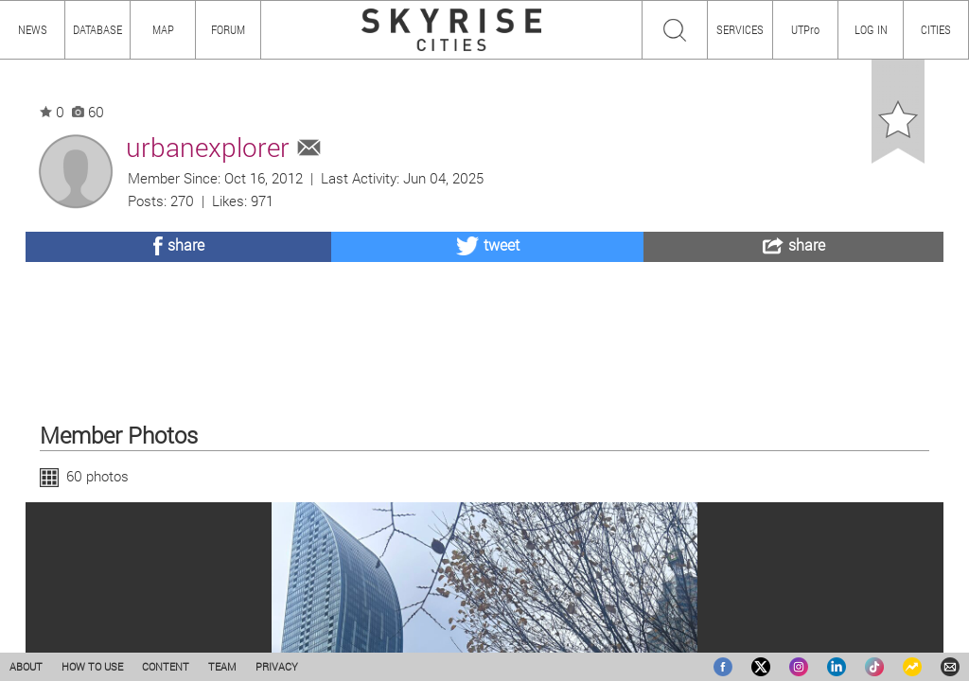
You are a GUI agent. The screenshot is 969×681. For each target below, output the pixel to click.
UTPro (805, 29)
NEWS (32, 29)
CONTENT (165, 666)
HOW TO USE (92, 666)
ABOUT (26, 666)
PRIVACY (276, 666)
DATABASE (97, 29)
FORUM (228, 29)
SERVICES (740, 29)
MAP (163, 29)
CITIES (936, 29)
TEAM (222, 666)
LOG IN (871, 29)
